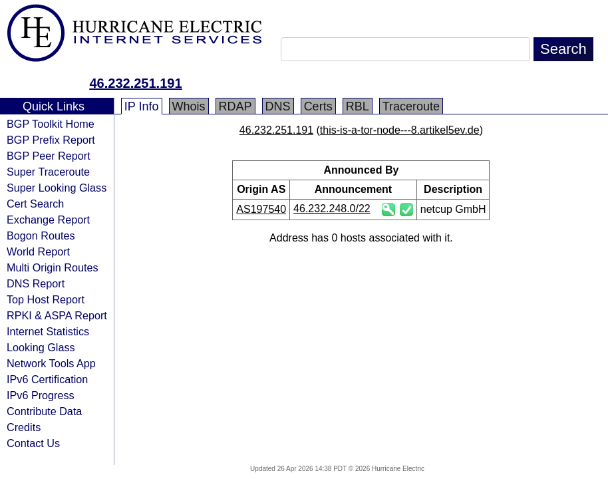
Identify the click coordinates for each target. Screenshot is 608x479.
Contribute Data (44, 411)
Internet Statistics (48, 331)
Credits (24, 427)
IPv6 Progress (41, 395)
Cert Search (35, 204)
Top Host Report (45, 299)
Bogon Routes (41, 235)
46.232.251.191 (135, 83)
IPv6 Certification (47, 379)
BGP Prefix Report (51, 140)
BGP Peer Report (48, 156)
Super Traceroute (48, 172)
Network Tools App (51, 363)
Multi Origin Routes (52, 267)
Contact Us (33, 443)
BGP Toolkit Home (50, 124)
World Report (38, 251)
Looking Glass (41, 347)
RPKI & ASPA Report (57, 315)
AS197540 (261, 209)
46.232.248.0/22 (332, 208)
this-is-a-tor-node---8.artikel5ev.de (400, 130)
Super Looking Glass (56, 188)
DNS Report (36, 283)
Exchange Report (48, 220)
